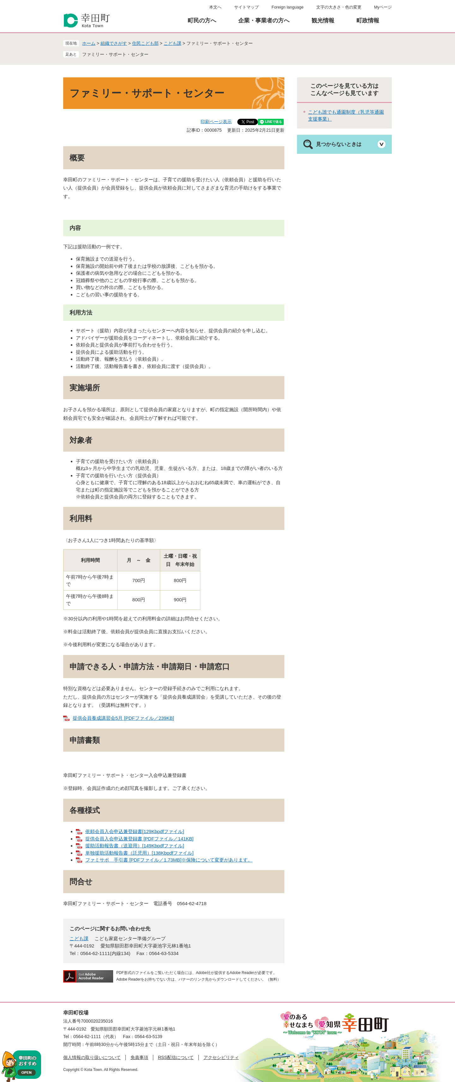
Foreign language (287, 7)
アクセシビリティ (221, 1057)
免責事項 (139, 1057)
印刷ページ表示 (216, 121)
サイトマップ (246, 7)
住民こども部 (145, 43)
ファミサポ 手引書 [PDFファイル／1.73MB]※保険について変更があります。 (168, 860)
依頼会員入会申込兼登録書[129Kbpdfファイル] (134, 831)
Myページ (383, 7)
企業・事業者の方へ (263, 20)
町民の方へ (202, 20)
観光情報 (323, 20)
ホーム (88, 43)
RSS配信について (176, 1057)
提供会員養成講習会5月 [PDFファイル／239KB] (123, 718)
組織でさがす (113, 43)
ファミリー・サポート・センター (115, 54)
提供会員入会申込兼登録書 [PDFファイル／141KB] (139, 838)
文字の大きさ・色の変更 (338, 7)
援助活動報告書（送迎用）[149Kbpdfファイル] (134, 845)
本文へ (215, 7)
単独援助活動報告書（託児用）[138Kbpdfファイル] (139, 853)
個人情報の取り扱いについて (92, 1057)
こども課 (172, 43)
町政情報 (367, 20)
